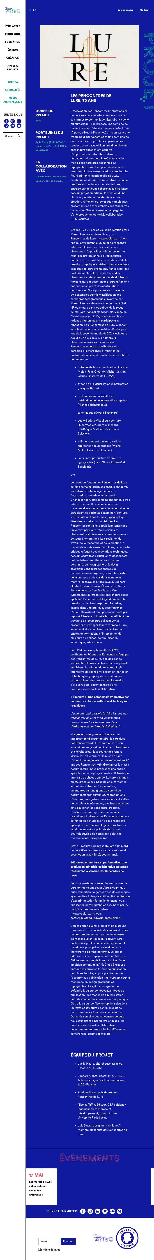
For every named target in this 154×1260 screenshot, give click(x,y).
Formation (12, 42)
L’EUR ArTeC (12, 26)
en (34, 10)
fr (29, 10)
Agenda (13, 82)
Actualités (12, 90)
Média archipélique (12, 100)
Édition (13, 50)
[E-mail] (49, 1241)
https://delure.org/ (109, 238)
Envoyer (68, 1241)
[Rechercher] (9, 135)
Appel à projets (12, 68)
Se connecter (125, 10)
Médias (144, 10)
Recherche (12, 34)
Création (12, 58)
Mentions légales (49, 1249)
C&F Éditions (43, 176)
